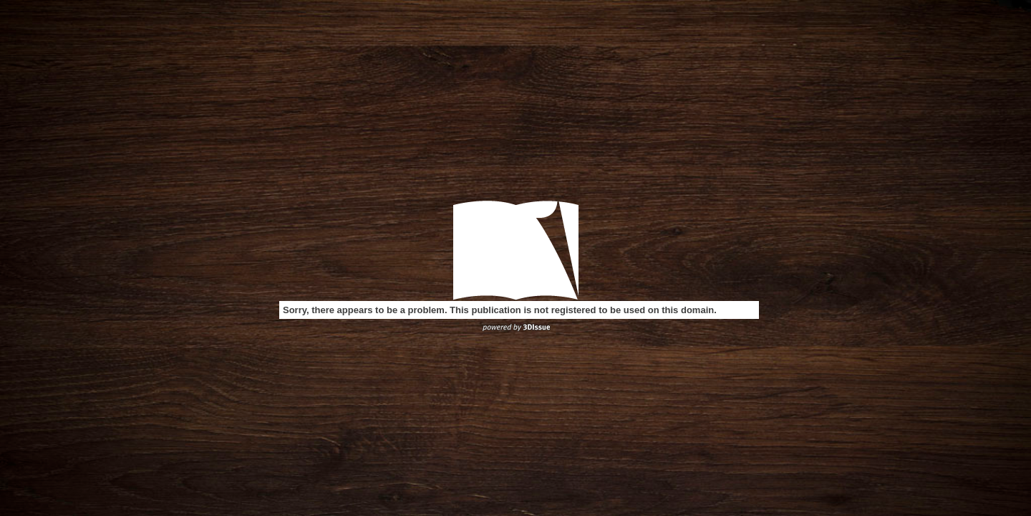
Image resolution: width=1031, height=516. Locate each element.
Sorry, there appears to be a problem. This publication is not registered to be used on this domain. (500, 310)
